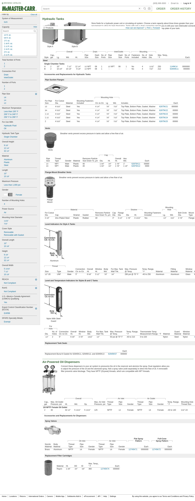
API (99, 496)
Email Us (174, 3)
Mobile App (60, 496)
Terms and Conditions (170, 496)
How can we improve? (135, 28)
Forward (156, 28)
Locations (13, 496)
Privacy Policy (188, 496)
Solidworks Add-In (74, 496)
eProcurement (89, 496)
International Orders (36, 496)
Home (4, 496)
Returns (23, 496)
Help (105, 496)
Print (149, 28)
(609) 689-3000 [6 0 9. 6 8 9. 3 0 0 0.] (159, 3)
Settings (113, 496)
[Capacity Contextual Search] (19, 31)
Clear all (34, 14)
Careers (50, 496)
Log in (187, 3)
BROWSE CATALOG (12, 3)
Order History (180, 8)
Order (160, 8)
